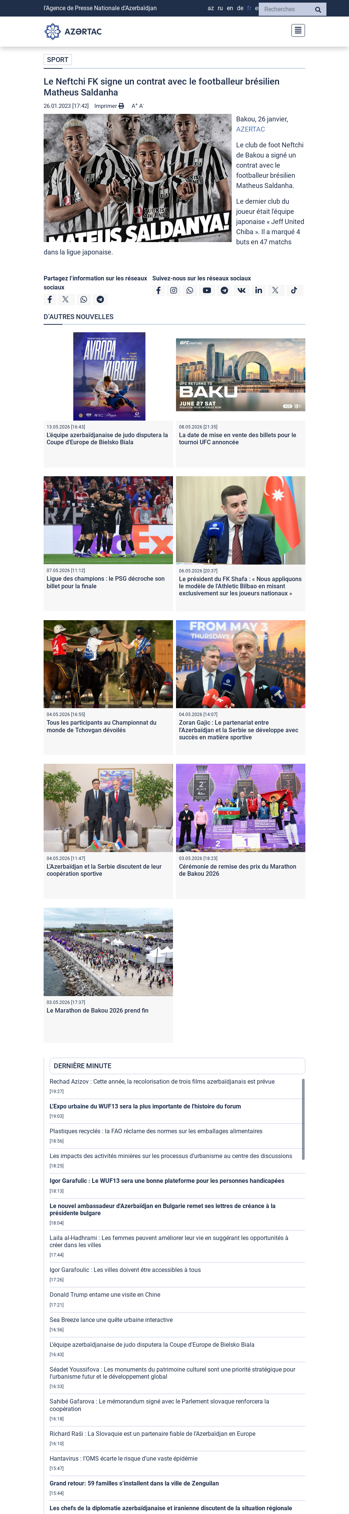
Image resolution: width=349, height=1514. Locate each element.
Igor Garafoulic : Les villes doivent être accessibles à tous (125, 1269)
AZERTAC (250, 129)
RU (220, 8)
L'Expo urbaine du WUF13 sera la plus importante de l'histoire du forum (145, 1106)
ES (258, 8)
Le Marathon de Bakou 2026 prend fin (98, 1010)
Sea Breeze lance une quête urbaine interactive (111, 1319)
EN (230, 8)
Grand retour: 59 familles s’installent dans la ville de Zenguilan (134, 1483)
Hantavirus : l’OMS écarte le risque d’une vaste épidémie (123, 1458)
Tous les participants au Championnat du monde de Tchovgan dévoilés (101, 726)
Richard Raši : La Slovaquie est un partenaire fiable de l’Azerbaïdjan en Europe (152, 1433)
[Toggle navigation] (296, 29)
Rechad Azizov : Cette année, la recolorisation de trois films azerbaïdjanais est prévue (162, 1081)
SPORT (57, 60)
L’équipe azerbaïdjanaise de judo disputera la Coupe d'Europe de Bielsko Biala (107, 438)
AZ (211, 8)
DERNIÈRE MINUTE (82, 1066)
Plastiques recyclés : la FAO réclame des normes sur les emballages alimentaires (156, 1131)
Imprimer (109, 106)
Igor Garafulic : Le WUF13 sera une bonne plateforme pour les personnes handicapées (167, 1180)
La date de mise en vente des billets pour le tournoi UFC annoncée (237, 438)
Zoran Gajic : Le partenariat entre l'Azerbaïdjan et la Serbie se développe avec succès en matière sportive (238, 729)
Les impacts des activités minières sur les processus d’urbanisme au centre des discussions (171, 1156)
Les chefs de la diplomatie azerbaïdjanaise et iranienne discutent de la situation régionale (171, 1508)
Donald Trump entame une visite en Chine (105, 1294)
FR (249, 8)
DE (240, 8)
